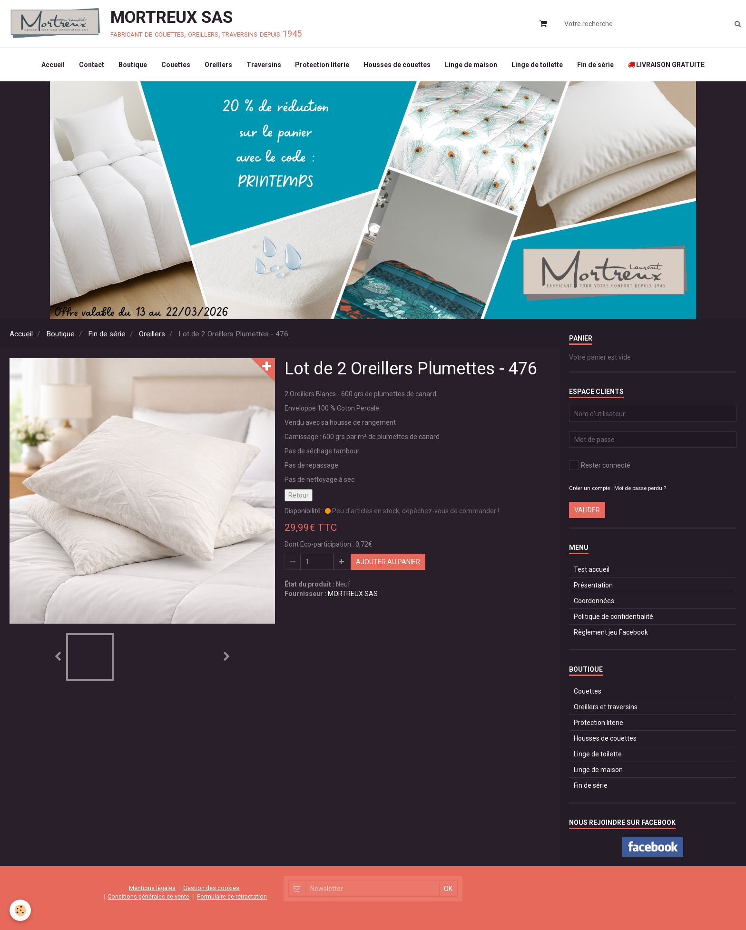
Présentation (593, 585)
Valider (587, 510)
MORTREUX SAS (353, 593)
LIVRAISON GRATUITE (666, 65)
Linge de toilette (537, 65)
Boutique (132, 65)
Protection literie (322, 65)
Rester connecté (599, 465)
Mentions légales (152, 887)
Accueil (53, 65)
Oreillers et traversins (606, 707)
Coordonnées (594, 601)
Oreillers (218, 65)
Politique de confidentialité (613, 616)
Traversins (263, 65)
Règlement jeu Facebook (611, 632)
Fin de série (596, 65)
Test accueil (591, 569)
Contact (91, 65)
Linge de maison (471, 65)
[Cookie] (20, 910)
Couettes (175, 65)
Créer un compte (589, 488)
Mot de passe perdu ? (640, 488)
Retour (298, 495)
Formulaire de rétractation (232, 896)
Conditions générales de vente (148, 896)
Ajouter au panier (388, 562)
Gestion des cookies (211, 887)
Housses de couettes (397, 65)
